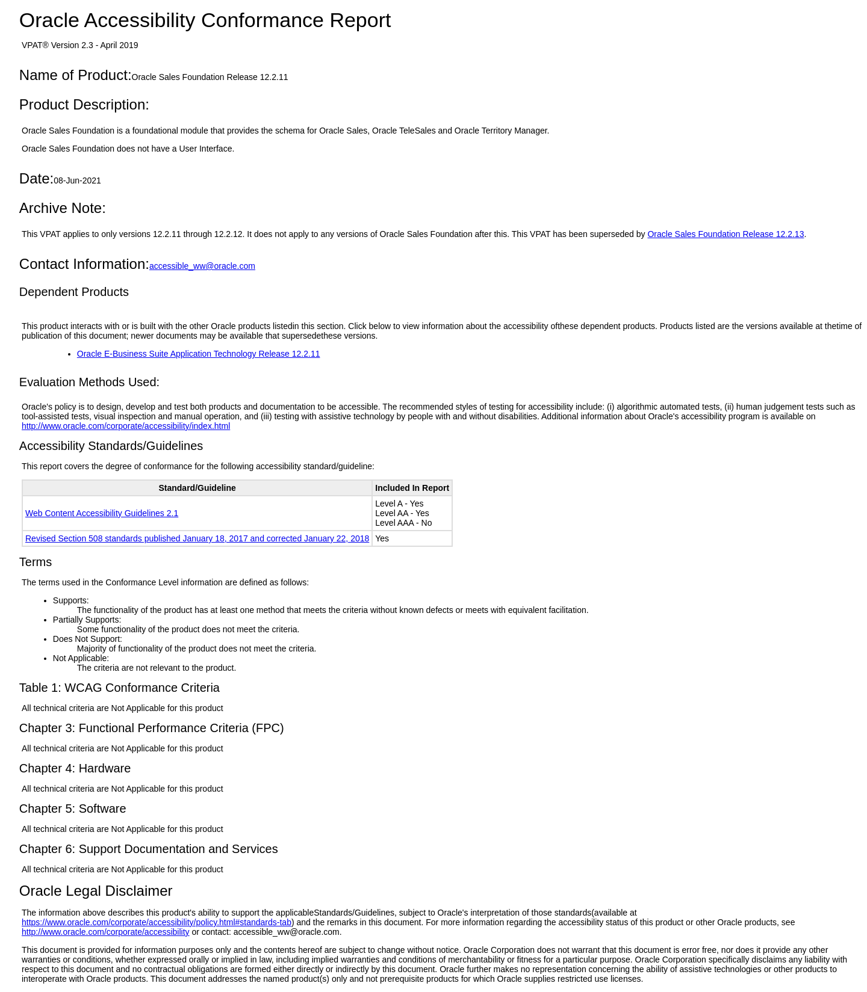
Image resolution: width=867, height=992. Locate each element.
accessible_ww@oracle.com (202, 266)
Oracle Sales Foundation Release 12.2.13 (725, 234)
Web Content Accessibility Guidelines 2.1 (101, 513)
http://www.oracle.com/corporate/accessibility (106, 932)
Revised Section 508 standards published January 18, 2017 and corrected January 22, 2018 (197, 538)
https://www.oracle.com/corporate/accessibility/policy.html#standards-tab (156, 922)
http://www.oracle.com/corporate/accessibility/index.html (126, 426)
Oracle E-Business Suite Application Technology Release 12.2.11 (198, 354)
